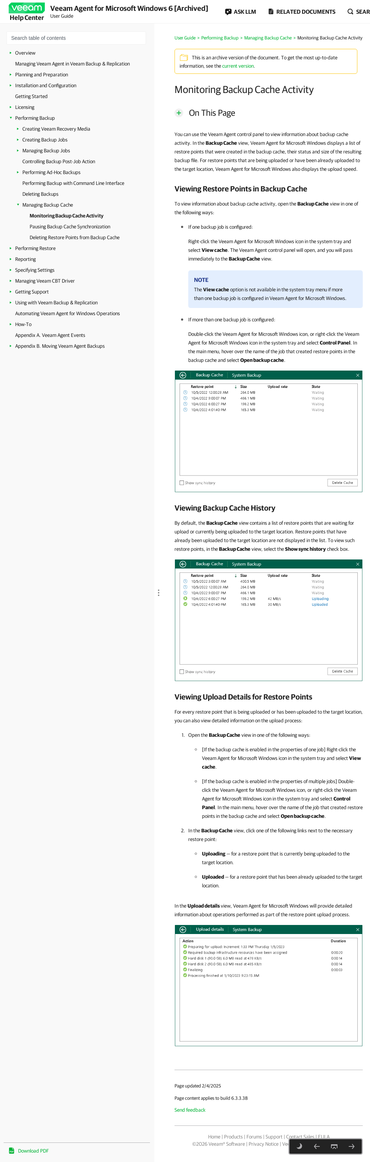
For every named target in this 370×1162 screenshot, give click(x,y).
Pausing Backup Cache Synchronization (70, 226)
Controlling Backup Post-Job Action (58, 161)
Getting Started (31, 96)
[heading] (269, 188)
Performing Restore (35, 248)
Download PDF (33, 1151)
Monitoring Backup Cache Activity (66, 216)
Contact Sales (300, 1137)
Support (274, 1137)
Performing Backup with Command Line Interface (73, 183)
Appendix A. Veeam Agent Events (50, 335)
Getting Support (32, 292)
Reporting (25, 259)
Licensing (24, 107)
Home (214, 1137)
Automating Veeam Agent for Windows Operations (67, 313)
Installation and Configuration (45, 85)
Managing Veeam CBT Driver (45, 281)
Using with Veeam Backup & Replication (56, 302)
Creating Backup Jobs (45, 140)
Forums (254, 1137)
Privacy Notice (264, 1144)
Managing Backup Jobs (46, 150)
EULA (324, 1137)
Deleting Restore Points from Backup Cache (75, 237)
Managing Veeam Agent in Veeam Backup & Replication (72, 64)
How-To (23, 324)
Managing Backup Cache (47, 205)
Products (233, 1137)
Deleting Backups (40, 194)
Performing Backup (35, 118)
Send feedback (190, 1110)
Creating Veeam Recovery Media (56, 129)
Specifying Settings (35, 270)
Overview (25, 53)
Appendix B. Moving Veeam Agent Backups (60, 346)
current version (238, 66)
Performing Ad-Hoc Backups (51, 172)
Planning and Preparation (41, 74)
